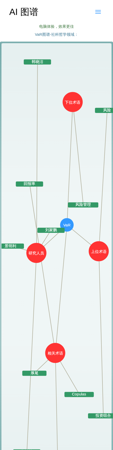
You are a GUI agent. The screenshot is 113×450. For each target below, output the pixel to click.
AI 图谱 (23, 12)
